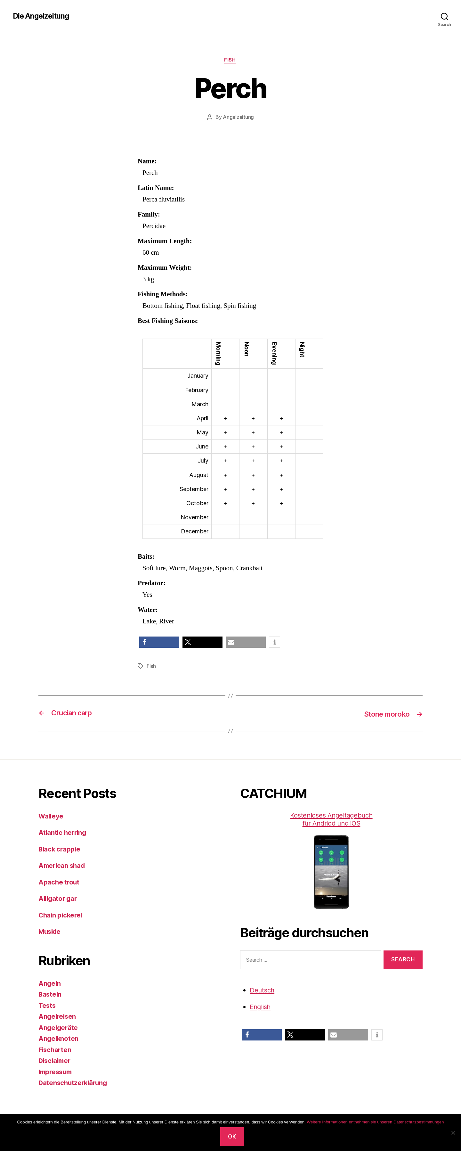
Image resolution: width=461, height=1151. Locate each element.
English (261, 1007)
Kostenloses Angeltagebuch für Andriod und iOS (331, 860)
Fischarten (55, 1050)
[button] (159, 642)
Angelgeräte (58, 1028)
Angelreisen (57, 1017)
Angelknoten (58, 1039)
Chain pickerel (61, 915)
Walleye (51, 816)
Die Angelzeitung (42, 16)
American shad (62, 866)
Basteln (50, 995)
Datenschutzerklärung (74, 1083)
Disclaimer (55, 1061)
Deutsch (263, 990)
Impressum (56, 1072)
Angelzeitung (238, 117)
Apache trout (59, 882)
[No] (453, 1133)
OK (232, 1136)
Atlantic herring (63, 833)
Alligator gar (58, 899)
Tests (47, 1005)
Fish (230, 60)
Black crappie (60, 849)
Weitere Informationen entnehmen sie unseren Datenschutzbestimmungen (375, 1122)
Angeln (49, 983)
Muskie (50, 932)
